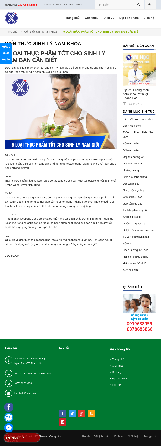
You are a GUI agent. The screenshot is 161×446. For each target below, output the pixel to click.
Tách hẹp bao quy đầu (135, 210)
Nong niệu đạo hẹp (133, 190)
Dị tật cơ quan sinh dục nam (139, 230)
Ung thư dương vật (133, 157)
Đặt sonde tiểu (131, 183)
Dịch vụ (116, 372)
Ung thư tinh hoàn (133, 163)
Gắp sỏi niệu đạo (132, 196)
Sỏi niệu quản (131, 143)
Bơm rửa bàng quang (135, 177)
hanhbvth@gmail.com (25, 393)
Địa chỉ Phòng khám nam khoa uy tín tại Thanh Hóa (136, 94)
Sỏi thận (127, 243)
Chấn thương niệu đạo (135, 250)
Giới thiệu (117, 365)
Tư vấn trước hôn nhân (136, 236)
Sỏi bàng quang (132, 216)
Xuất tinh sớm (131, 270)
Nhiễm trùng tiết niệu (135, 223)
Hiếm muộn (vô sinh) (134, 263)
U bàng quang (131, 170)
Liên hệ (116, 384)
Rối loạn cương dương (135, 256)
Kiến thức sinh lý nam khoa (40, 31)
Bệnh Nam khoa (132, 125)
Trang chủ (11, 31)
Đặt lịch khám (120, 378)
